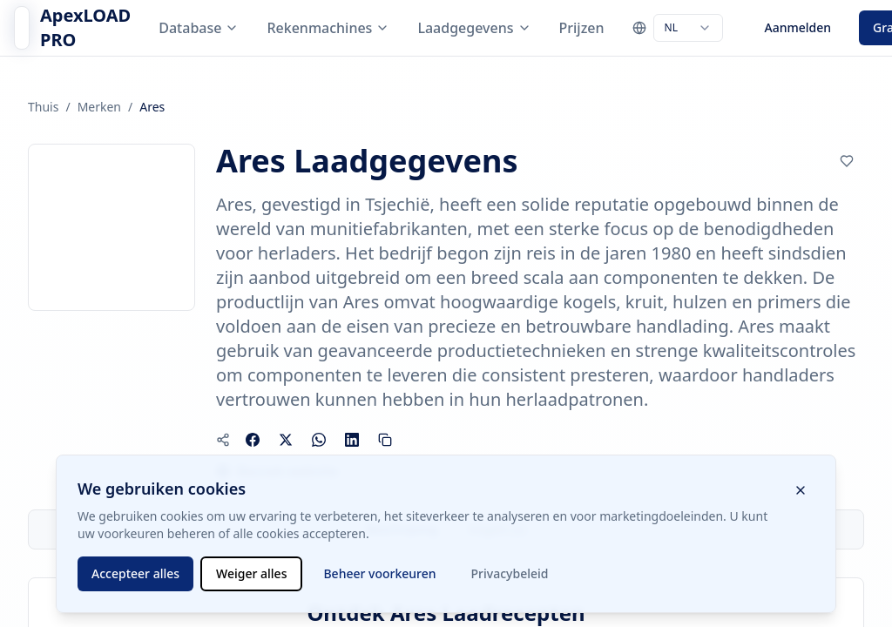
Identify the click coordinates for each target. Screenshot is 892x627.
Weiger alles (251, 573)
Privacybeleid (510, 573)
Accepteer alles (135, 573)
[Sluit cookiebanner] (800, 490)
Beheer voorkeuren (379, 573)
